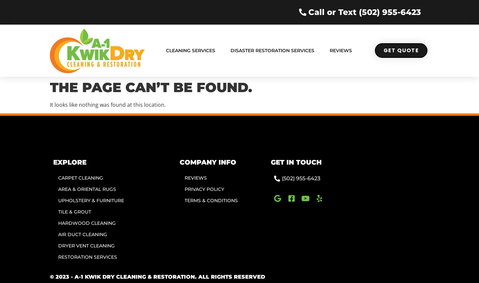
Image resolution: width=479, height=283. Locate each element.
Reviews (341, 51)
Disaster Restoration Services (272, 51)
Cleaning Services (190, 51)
